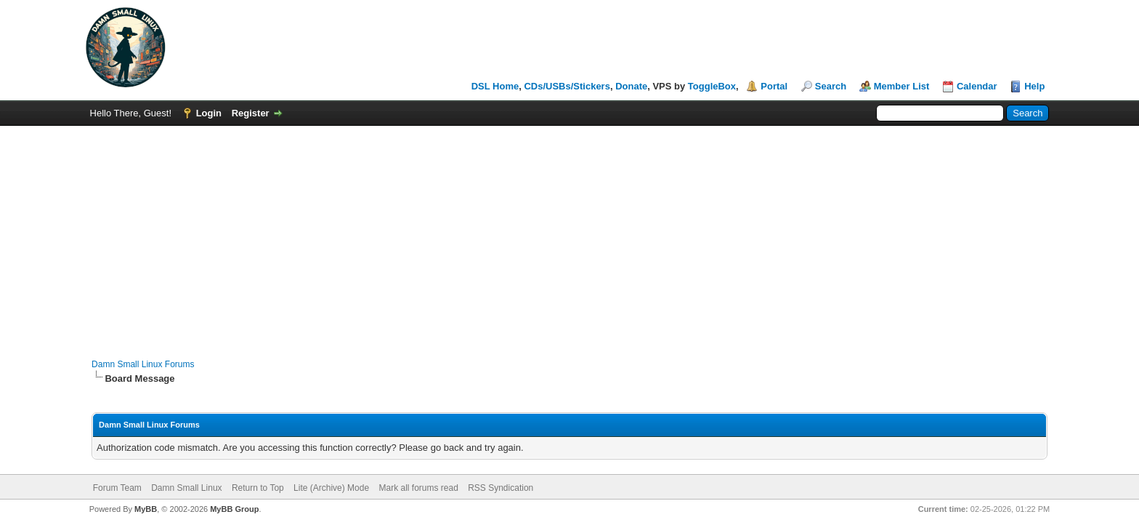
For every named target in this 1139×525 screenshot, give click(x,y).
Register (250, 113)
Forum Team (117, 488)
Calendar (977, 86)
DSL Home (495, 86)
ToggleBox (712, 86)
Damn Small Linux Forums (143, 364)
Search (830, 86)
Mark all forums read (418, 488)
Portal (774, 86)
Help (1034, 86)
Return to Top (258, 488)
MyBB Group (234, 509)
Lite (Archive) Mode (331, 488)
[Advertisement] (569, 235)
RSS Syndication (500, 488)
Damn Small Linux (186, 488)
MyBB (145, 509)
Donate (631, 86)
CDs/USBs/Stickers (567, 86)
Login (209, 113)
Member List (902, 86)
